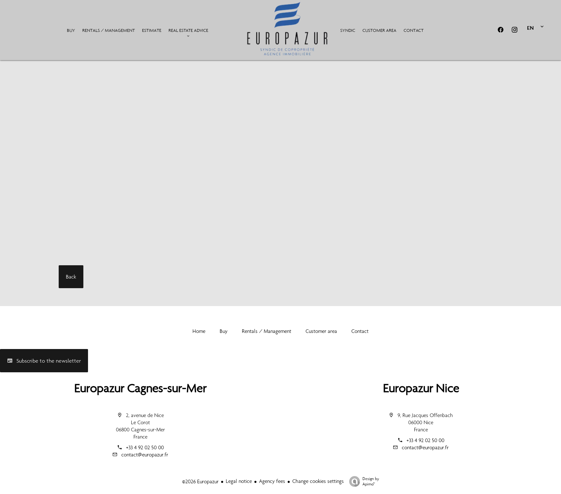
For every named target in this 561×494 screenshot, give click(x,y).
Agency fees (272, 481)
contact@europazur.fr (144, 454)
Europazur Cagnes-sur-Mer (140, 388)
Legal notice (239, 481)
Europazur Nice (421, 388)
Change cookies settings (318, 481)
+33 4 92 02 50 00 (145, 447)
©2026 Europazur (200, 481)
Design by (362, 481)
